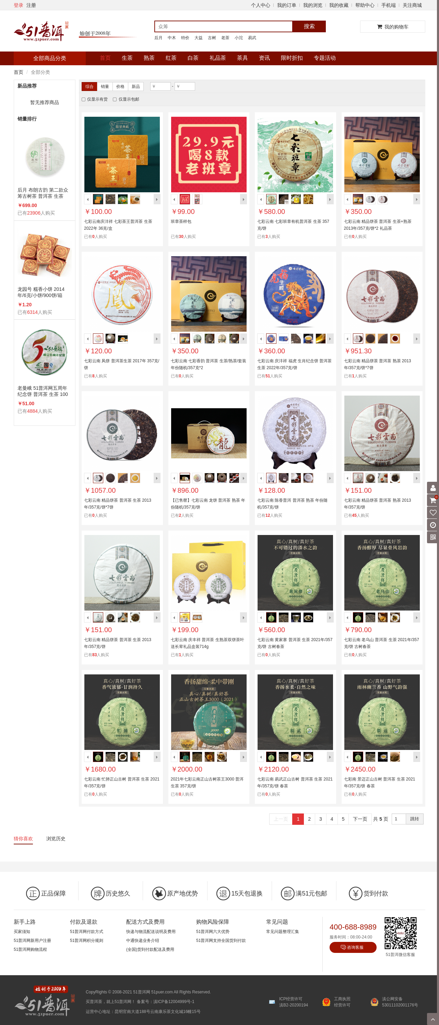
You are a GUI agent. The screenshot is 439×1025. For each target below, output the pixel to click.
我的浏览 (312, 5)
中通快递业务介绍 (142, 940)
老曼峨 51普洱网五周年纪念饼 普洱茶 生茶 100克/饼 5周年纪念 (42, 391)
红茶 (171, 58)
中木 (172, 37)
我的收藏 (338, 5)
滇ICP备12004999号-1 (173, 1001)
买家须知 (22, 931)
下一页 (360, 819)
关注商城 (412, 5)
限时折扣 (292, 58)
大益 (198, 37)
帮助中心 (365, 5)
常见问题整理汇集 (282, 931)
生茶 (127, 58)
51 (267, 376)
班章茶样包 (181, 221)
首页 (105, 58)
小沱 (239, 37)
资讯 (264, 58)
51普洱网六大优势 (212, 931)
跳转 (414, 818)
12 (267, 515)
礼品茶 (218, 58)
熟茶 (149, 58)
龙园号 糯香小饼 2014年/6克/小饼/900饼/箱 (40, 292)
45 (354, 515)
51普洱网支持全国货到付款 (221, 940)
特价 (185, 37)
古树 (212, 37)
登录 (18, 5)
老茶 (225, 37)
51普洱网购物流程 (30, 949)
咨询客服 (355, 947)
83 (94, 654)
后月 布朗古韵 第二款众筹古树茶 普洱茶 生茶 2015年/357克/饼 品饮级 (43, 193)
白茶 (193, 58)
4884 (32, 411)
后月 (158, 37)
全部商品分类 (49, 58)
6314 (32, 312)
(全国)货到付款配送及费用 (150, 949)
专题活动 (325, 58)
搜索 (309, 26)
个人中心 (260, 5)
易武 (252, 37)
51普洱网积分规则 (86, 940)
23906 (33, 213)
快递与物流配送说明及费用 (151, 931)
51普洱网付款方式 (86, 931)
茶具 (242, 58)
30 (181, 236)
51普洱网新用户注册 (32, 940)
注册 (31, 5)
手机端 (388, 5)
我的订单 (286, 5)
